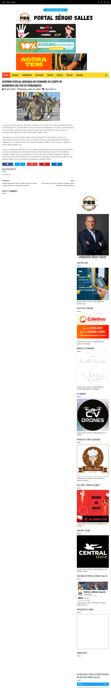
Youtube (93, 599)
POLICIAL (60, 75)
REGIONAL (79, 75)
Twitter (93, 588)
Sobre (8, 2)
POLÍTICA (69, 75)
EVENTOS (50, 75)
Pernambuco (50, 89)
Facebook (93, 594)
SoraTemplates (12, 685)
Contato (13, 2)
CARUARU (15, 75)
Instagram (93, 604)
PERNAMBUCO (27, 75)
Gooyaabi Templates (31, 685)
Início (3, 2)
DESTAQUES (39, 75)
